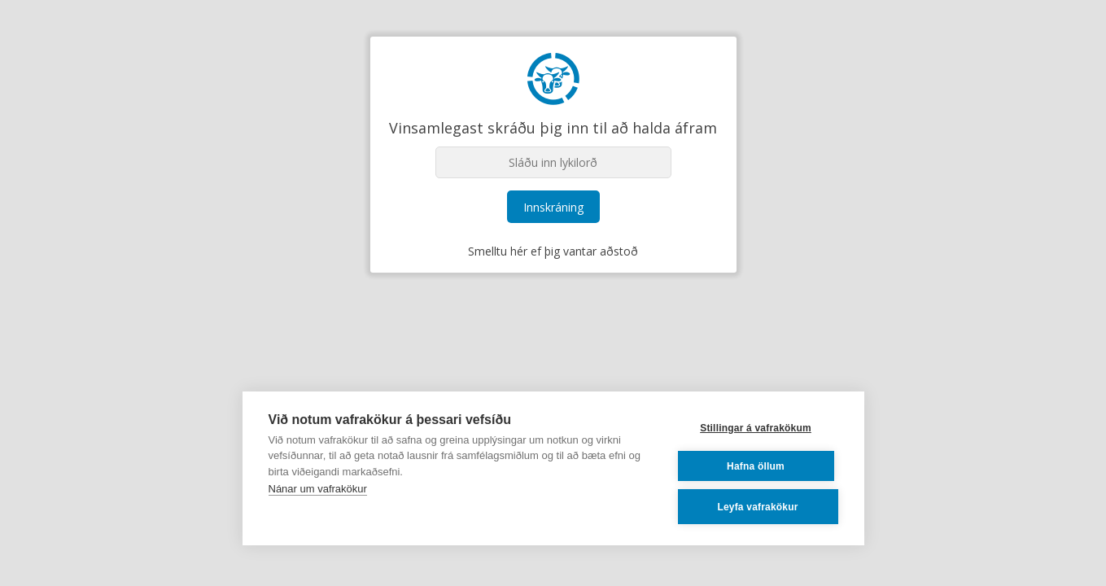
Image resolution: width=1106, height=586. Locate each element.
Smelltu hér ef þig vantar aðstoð (553, 251)
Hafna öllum (756, 466)
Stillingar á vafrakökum (755, 428)
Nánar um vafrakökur (318, 489)
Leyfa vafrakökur (757, 507)
